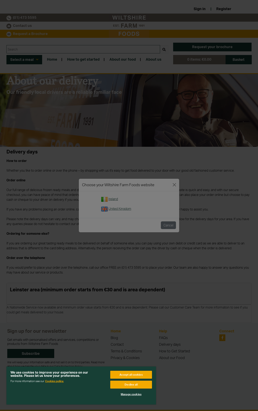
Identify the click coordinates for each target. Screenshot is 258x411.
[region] (81, 386)
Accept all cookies (131, 374)
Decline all (131, 384)
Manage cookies (131, 394)
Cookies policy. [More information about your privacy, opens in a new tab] (54, 381)
